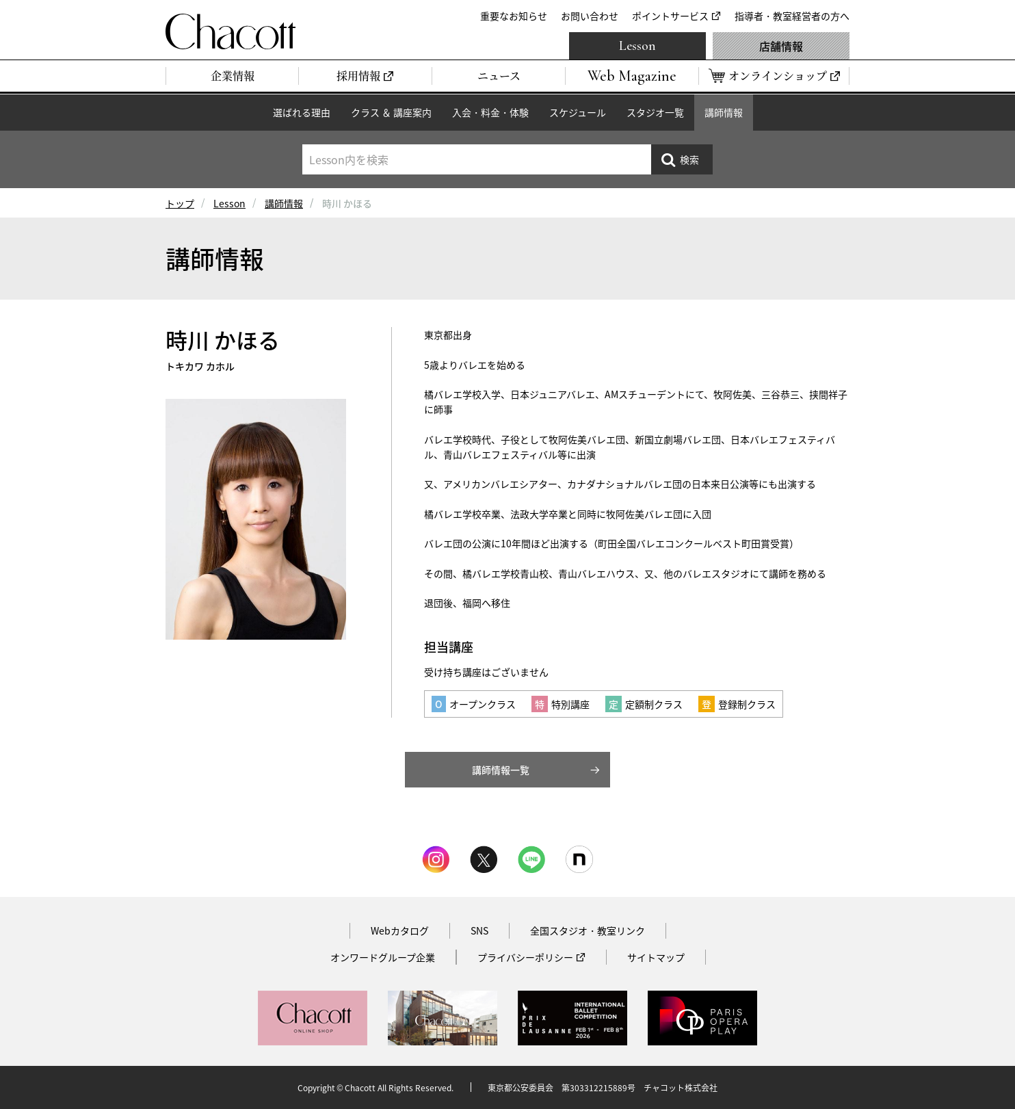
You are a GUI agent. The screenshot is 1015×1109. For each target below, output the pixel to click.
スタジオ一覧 (655, 112)
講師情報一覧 (500, 770)
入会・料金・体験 (490, 112)
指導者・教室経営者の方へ (792, 16)
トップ (180, 203)
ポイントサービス (670, 16)
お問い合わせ (589, 16)
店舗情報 (781, 46)
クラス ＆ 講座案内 (391, 112)
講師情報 (723, 112)
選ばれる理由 (301, 112)
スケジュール (577, 112)
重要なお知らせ (513, 16)
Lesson (637, 46)
